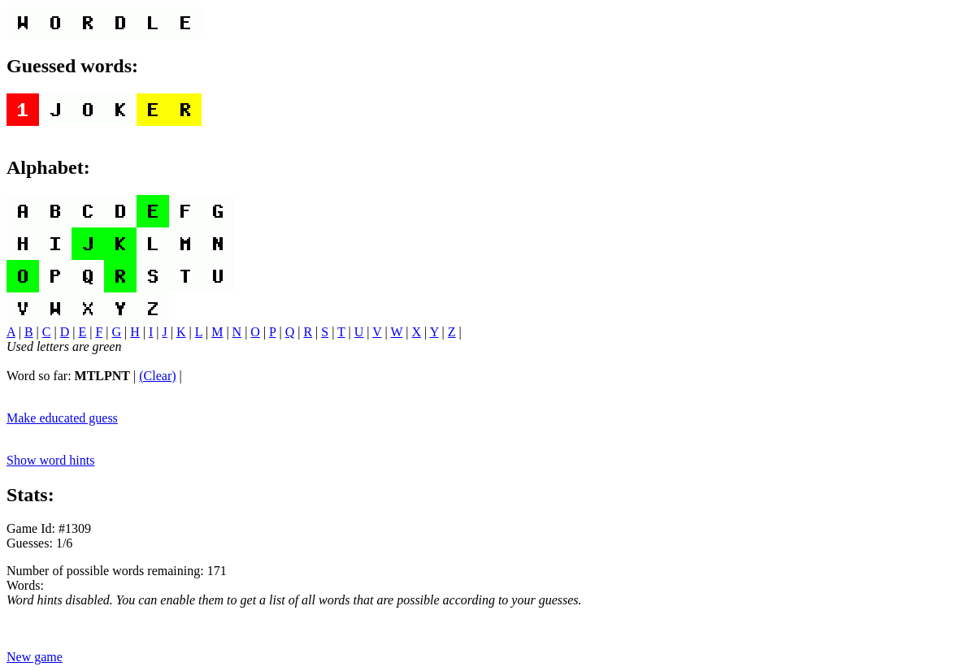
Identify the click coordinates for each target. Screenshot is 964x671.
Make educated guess (62, 418)
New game (35, 657)
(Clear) (157, 376)
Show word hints (50, 460)
